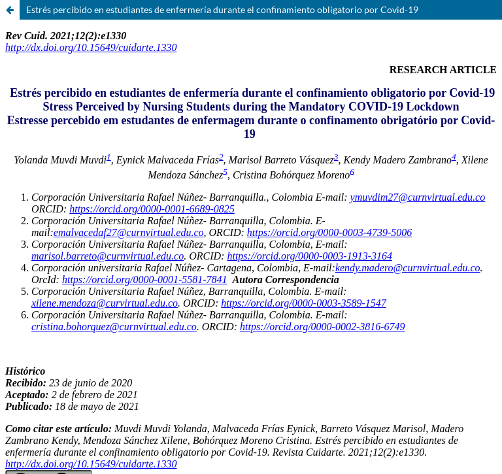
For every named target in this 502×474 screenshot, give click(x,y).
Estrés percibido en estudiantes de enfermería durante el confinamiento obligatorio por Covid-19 (222, 9)
